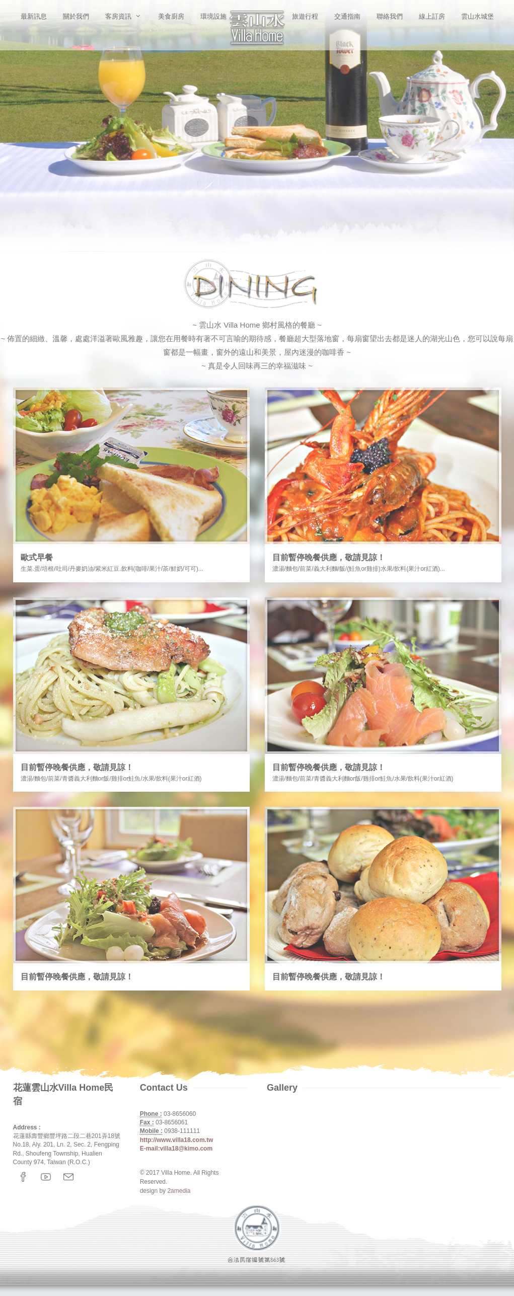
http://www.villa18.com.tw (176, 1139)
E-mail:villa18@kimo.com (176, 1148)
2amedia (178, 1190)
